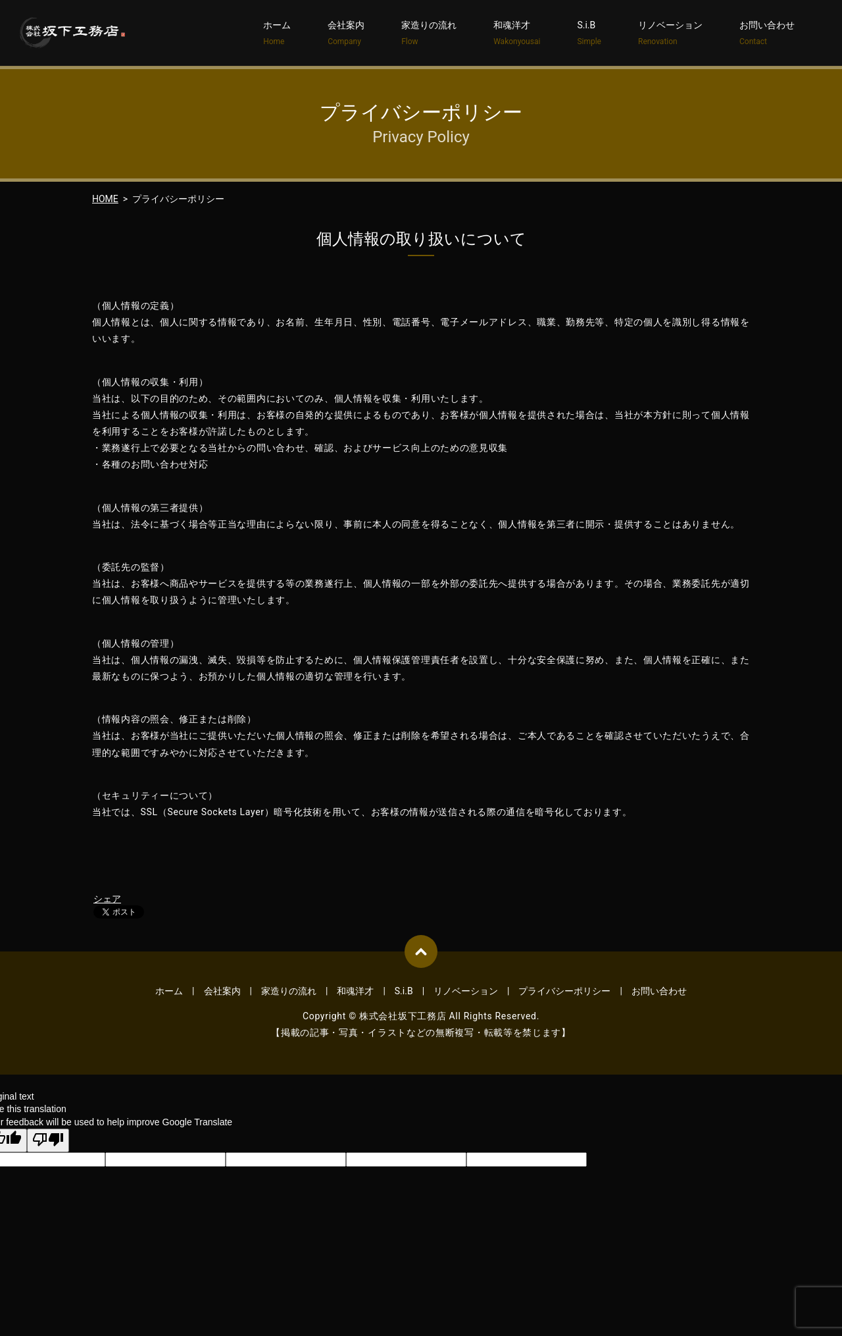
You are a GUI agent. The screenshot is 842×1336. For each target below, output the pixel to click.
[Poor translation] (48, 1140)
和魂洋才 (516, 33)
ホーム (277, 33)
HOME (105, 199)
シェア (107, 899)
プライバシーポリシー (564, 991)
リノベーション (670, 33)
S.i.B (589, 33)
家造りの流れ (429, 33)
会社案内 (346, 33)
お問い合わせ (767, 33)
